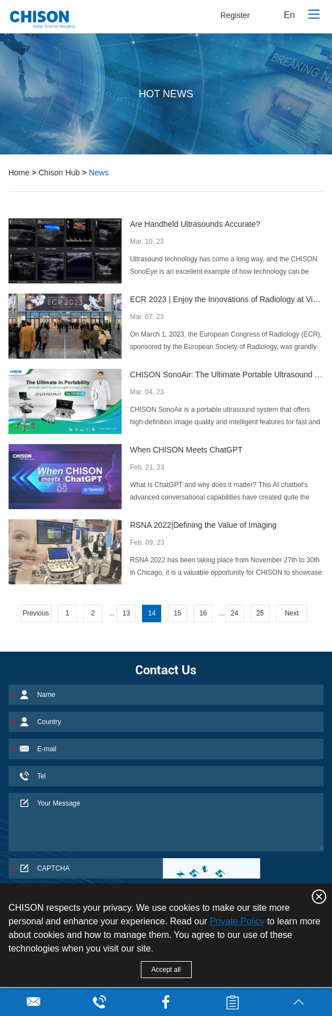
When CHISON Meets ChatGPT (186, 449)
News (99, 172)
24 (234, 613)
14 (152, 613)
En (289, 15)
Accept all (165, 970)
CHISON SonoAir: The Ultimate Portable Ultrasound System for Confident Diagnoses (227, 374)
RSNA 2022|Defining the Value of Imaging (203, 524)
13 (126, 613)
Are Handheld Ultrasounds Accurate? (195, 224)
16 (202, 613)
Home (18, 172)
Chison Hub (59, 172)
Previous (36, 613)
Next (291, 613)
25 (260, 613)
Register (235, 15)
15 (177, 613)
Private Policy (237, 921)
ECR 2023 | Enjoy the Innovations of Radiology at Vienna (227, 299)
